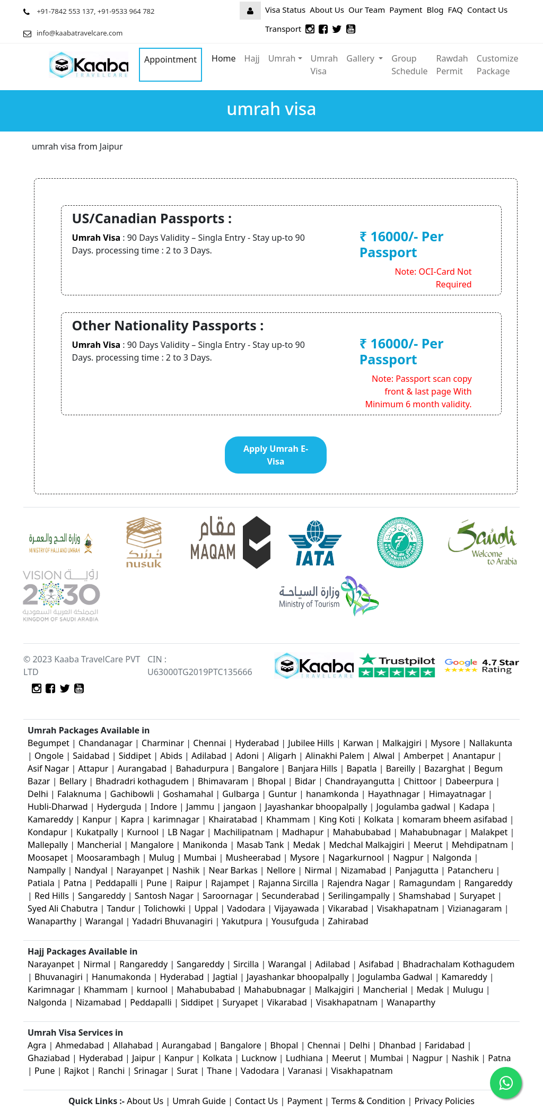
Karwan (358, 743)
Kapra (132, 819)
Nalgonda (452, 857)
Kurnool (143, 832)
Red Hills (51, 896)
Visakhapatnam (408, 908)
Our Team (366, 9)
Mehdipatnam (480, 845)
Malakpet (490, 832)
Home (224, 58)
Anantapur (474, 756)
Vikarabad (348, 908)
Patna (75, 883)
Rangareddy (489, 883)
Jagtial (225, 977)
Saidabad (92, 756)
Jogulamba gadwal (413, 806)
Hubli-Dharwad (58, 806)
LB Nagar (186, 832)
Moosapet (47, 857)
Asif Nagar (48, 768)
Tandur (121, 908)
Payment (405, 9)
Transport (283, 28)
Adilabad (210, 756)
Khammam (288, 819)
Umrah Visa (324, 64)
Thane (219, 1071)
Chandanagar (105, 743)
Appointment (170, 59)
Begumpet (48, 743)
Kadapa (475, 806)
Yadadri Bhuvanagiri (173, 921)
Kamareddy (51, 819)
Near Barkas (234, 870)
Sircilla (246, 964)
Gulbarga (240, 794)
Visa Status (285, 9)
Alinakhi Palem (334, 756)
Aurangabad (142, 768)
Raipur (189, 883)
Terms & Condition (368, 1101)
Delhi (39, 794)
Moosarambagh (107, 857)
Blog (435, 9)
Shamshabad (426, 896)
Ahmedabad (79, 1045)
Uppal (206, 908)
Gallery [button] (361, 58)
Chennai (209, 743)
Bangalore (258, 768)
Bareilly (401, 768)
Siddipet (135, 756)
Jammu (201, 806)
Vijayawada (296, 908)
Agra (37, 1045)
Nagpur (409, 857)
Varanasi (305, 1071)
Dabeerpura (470, 781)
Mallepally (48, 845)
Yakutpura (243, 921)
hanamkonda (332, 794)
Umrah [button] (282, 58)
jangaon (240, 806)
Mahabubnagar (430, 832)
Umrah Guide (199, 1101)
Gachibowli (132, 794)
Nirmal (317, 870)
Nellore (281, 870)
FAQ (455, 9)
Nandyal (90, 870)
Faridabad (445, 1045)
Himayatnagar (458, 794)
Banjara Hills (313, 768)
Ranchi (111, 1071)
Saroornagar (227, 896)
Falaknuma (79, 794)
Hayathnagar (394, 794)
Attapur (93, 768)
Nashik (185, 870)
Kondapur (48, 832)
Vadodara (246, 908)
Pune (157, 883)
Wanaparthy (52, 921)
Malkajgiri (402, 743)
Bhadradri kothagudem (142, 781)
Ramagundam (427, 883)
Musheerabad (253, 857)
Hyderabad (257, 743)
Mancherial (99, 845)
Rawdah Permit (452, 64)
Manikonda (205, 845)
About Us (327, 9)
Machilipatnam (244, 832)
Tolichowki (164, 908)
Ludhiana (304, 1058)
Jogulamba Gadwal (396, 977)
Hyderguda (120, 806)
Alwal (384, 756)
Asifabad (376, 964)
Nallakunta (490, 743)
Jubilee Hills (311, 743)
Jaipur (143, 1058)
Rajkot (76, 1071)
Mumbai (199, 857)
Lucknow (258, 1058)
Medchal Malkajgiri (366, 845)
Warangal (104, 921)
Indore (165, 806)
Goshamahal (188, 794)
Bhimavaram (223, 781)
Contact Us (487, 9)
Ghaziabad (49, 1058)
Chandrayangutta (360, 781)
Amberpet (423, 756)
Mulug (161, 857)
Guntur (282, 794)
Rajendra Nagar (358, 883)
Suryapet (477, 896)
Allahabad (133, 1045)
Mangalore (151, 845)
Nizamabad (363, 870)
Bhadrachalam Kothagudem (459, 964)
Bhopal (273, 781)
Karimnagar (51, 989)
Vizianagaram (475, 908)
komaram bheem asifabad (454, 819)
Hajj (252, 58)
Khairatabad (233, 819)
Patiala (41, 883)
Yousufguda (295, 921)
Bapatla (361, 768)
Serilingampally (359, 896)
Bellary (72, 781)
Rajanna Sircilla (288, 883)
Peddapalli (116, 883)
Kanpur (96, 819)
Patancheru (470, 870)
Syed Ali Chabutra (63, 908)
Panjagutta (417, 870)
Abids (171, 756)
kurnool (152, 989)
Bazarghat (445, 768)
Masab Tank (260, 845)
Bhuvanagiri (59, 977)
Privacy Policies (444, 1101)
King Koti (338, 819)
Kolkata (378, 819)
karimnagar (176, 819)
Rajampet (231, 883)
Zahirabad (348, 921)
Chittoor (420, 781)
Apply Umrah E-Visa (275, 455)
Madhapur (303, 832)
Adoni (247, 756)
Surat (187, 1071)
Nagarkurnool (356, 857)
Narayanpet (140, 870)
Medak (306, 845)
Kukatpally (98, 832)
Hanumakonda (121, 977)
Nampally (46, 870)
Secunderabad (290, 896)
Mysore (445, 743)
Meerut (429, 845)
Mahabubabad (362, 832)
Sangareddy (102, 896)
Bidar (305, 781)
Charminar (163, 743)
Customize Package (498, 64)
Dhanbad (397, 1045)
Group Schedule (409, 64)
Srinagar (151, 1071)
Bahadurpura (203, 768)
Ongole (49, 756)
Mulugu (468, 989)
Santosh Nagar (164, 896)
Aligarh (282, 756)
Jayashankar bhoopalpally (316, 806)
